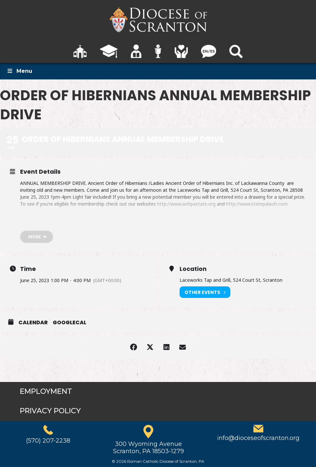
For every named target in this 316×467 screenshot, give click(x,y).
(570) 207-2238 (48, 440)
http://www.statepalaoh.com (257, 204)
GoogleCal (69, 322)
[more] (36, 237)
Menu (19, 71)
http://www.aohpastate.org (186, 204)
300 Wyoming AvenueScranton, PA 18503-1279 (148, 447)
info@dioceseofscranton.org (258, 438)
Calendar (33, 322)
